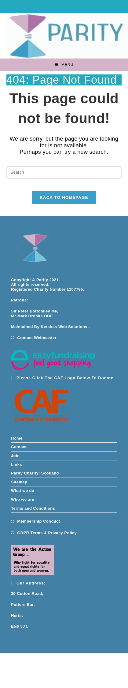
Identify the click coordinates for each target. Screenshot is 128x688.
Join (15, 490)
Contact (19, 481)
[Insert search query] (64, 172)
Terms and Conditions (33, 543)
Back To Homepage (64, 197)
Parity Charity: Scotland (35, 507)
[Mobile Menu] (64, 65)
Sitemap (19, 516)
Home (17, 473)
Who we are (22, 534)
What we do (22, 525)
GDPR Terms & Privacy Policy (47, 567)
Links (16, 499)
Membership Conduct (38, 556)
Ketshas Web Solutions (64, 361)
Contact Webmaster (37, 372)
